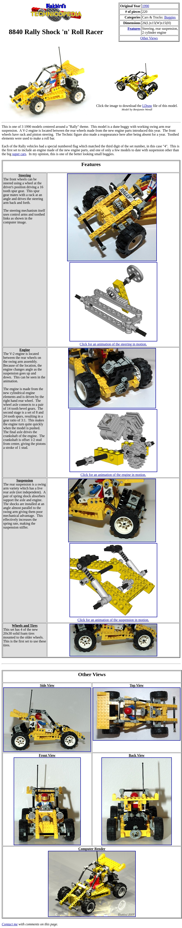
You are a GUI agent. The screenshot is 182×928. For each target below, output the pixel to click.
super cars (19, 154)
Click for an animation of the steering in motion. (113, 344)
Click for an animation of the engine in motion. (113, 475)
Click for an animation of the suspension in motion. (113, 620)
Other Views (149, 38)
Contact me (10, 924)
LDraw (147, 106)
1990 (145, 6)
